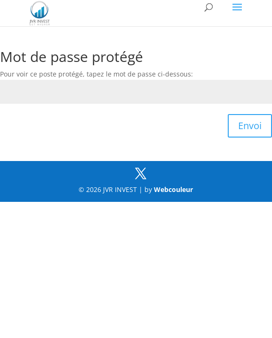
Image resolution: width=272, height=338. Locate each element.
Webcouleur (173, 189)
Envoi (250, 125)
